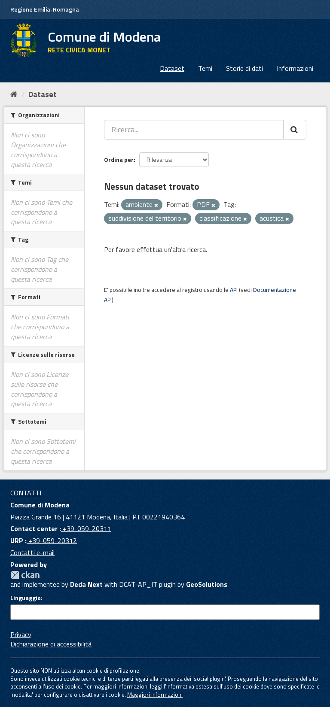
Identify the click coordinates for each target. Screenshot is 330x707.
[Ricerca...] (194, 130)
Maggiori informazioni (155, 694)
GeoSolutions (206, 584)
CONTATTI (25, 493)
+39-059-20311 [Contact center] (86, 528)
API (234, 289)
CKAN (25, 575)
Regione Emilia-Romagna (44, 9)
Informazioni (295, 68)
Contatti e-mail (32, 552)
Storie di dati (244, 68)
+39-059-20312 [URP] (52, 540)
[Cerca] (294, 130)
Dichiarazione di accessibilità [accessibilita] (51, 644)
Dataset (172, 68)
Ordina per (119, 159)
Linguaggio (25, 598)
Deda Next (86, 584)
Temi (205, 68)
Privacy (20, 634)
